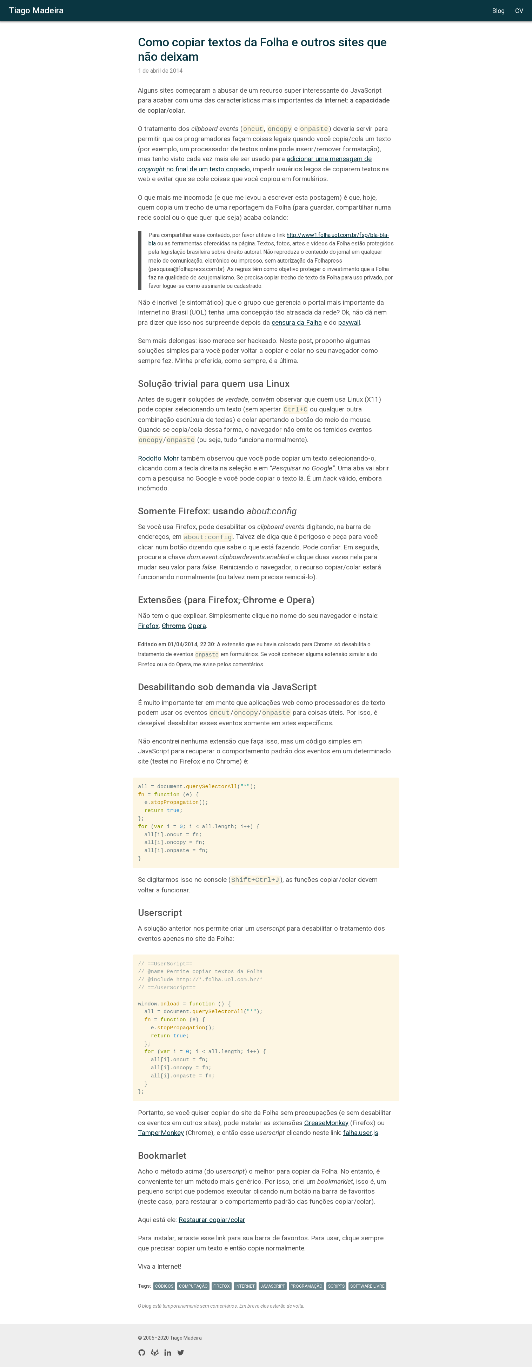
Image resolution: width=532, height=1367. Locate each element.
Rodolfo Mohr (158, 458)
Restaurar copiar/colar (212, 1220)
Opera (197, 626)
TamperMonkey (161, 1133)
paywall (349, 322)
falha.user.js (360, 1133)
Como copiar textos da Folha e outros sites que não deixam (264, 49)
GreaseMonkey (326, 1123)
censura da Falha (297, 322)
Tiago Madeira (36, 10)
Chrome (173, 626)
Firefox (148, 626)
